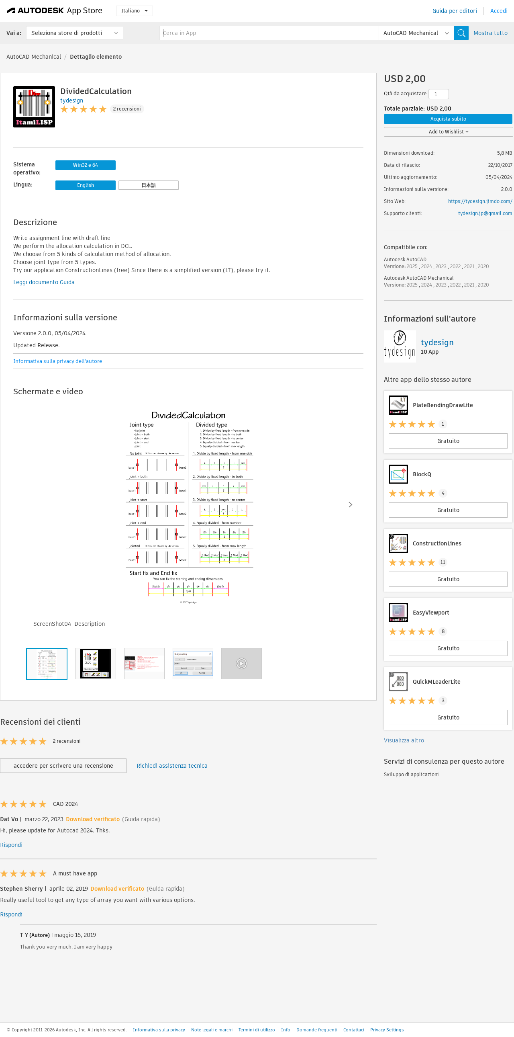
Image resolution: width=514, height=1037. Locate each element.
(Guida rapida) (141, 819)
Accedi (499, 11)
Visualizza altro (404, 740)
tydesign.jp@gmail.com (485, 213)
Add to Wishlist (449, 131)
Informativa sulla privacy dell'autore (57, 361)
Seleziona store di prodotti (66, 33)
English (85, 185)
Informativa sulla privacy (159, 1030)
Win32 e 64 (85, 165)
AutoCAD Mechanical (33, 57)
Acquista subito (448, 118)
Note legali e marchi (212, 1030)
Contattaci (353, 1030)
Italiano (134, 10)
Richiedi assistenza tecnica (172, 766)
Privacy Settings (387, 1030)
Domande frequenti (316, 1030)
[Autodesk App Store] (54, 11)
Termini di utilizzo (257, 1030)
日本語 (148, 185)
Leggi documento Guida (44, 282)
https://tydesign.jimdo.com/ (480, 201)
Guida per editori (454, 11)
